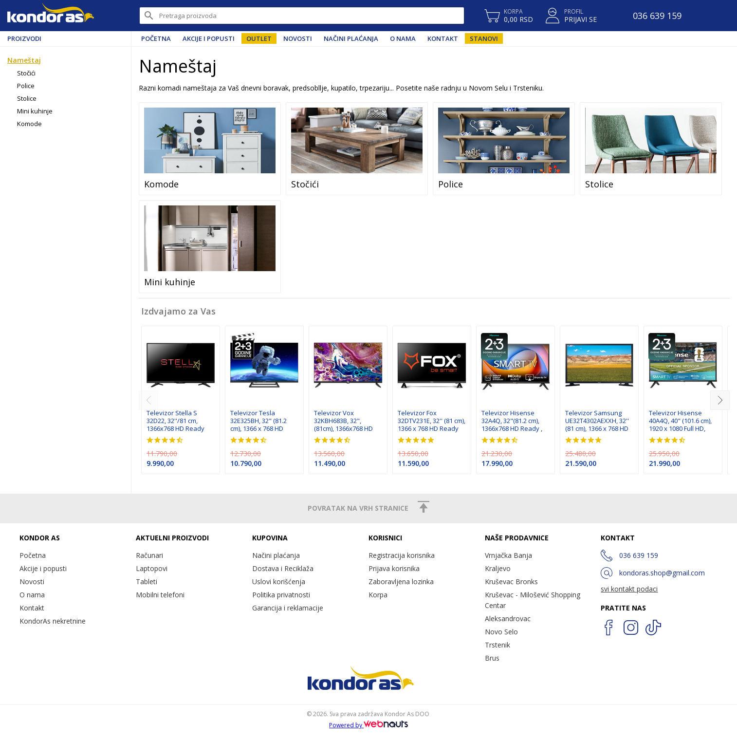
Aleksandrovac (508, 618)
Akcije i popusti (209, 38)
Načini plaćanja (351, 38)
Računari (149, 555)
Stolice (27, 98)
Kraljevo (498, 568)
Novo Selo (501, 631)
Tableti (146, 581)
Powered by (368, 725)
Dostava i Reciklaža (282, 568)
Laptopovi (151, 568)
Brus (492, 658)
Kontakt (442, 38)
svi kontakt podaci (629, 588)
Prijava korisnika (394, 568)
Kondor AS (50, 15)
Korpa (377, 594)
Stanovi (484, 38)
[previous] (148, 400)
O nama (403, 38)
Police (26, 85)
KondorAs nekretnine (52, 621)
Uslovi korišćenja (278, 581)
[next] (720, 400)
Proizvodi (24, 38)
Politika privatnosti (281, 594)
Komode (29, 123)
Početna (156, 38)
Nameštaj (24, 60)
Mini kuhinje (35, 111)
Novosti (297, 38)
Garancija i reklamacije (287, 607)
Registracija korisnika (401, 555)
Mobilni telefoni (160, 594)
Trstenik (497, 644)
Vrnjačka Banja (508, 555)
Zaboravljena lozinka (401, 581)
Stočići (26, 73)
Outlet (259, 38)
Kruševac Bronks (511, 581)
